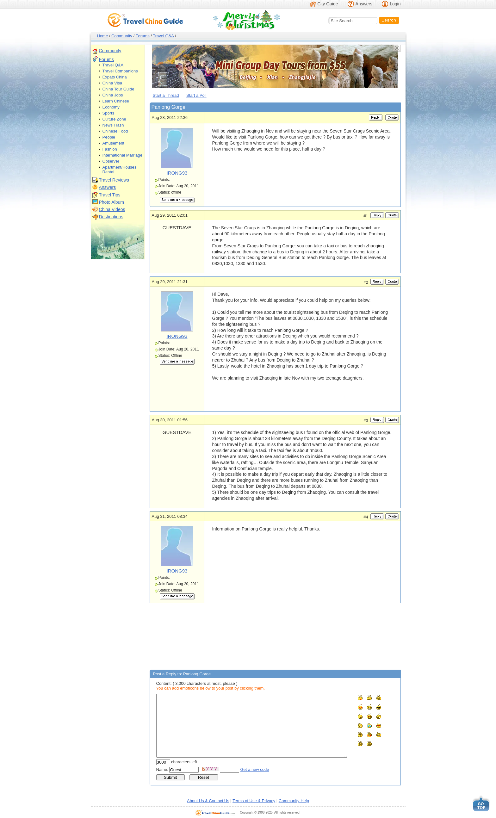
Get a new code (254, 769)
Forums (143, 36)
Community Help (294, 800)
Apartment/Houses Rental (119, 169)
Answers (364, 3)
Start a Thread (166, 95)
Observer (110, 161)
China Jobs (112, 95)
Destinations (111, 216)
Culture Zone (114, 119)
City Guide (327, 3)
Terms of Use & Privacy (253, 800)
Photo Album (111, 202)
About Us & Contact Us (208, 800)
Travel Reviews (114, 180)
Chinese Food (115, 131)
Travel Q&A (163, 36)
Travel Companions (120, 71)
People (108, 137)
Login (395, 3)
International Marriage (122, 155)
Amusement (113, 143)
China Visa (112, 83)
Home (102, 36)
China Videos (112, 209)
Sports (108, 113)
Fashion (109, 149)
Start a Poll (196, 95)
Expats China (114, 77)
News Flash (113, 125)
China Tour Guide (118, 89)
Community (121, 36)
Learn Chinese (115, 101)
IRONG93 (177, 173)
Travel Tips (110, 194)
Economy (111, 107)
